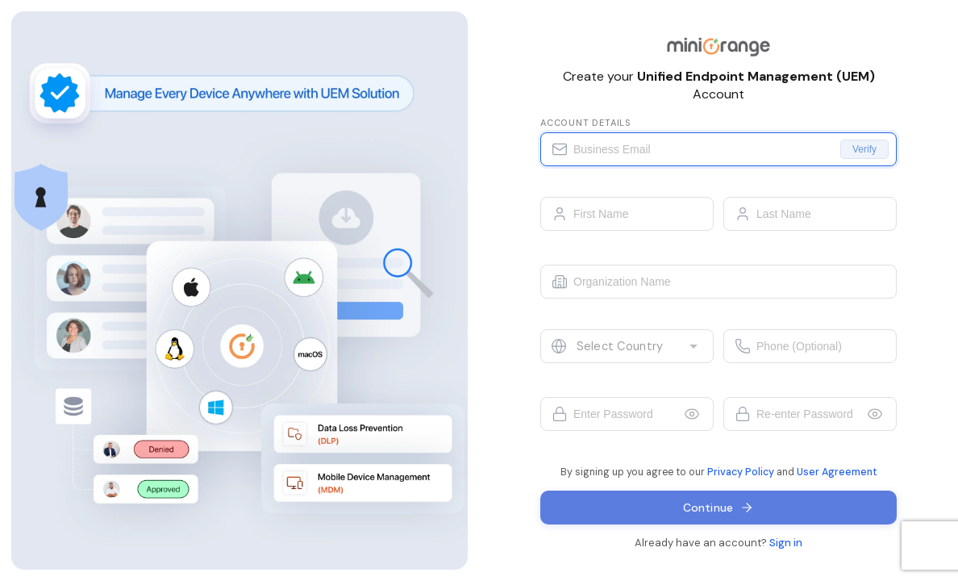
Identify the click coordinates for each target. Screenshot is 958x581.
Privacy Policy (740, 472)
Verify (864, 149)
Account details (585, 122)
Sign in (785, 543)
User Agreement (837, 472)
